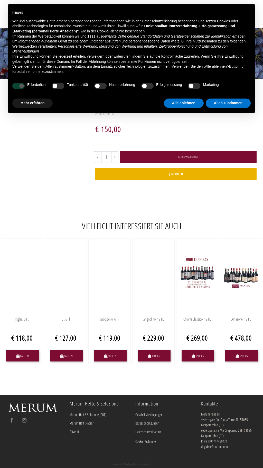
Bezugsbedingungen (147, 423)
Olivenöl (75, 431)
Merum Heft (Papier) (82, 423)
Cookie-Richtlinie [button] (110, 31)
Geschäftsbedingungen (149, 414)
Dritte (122, 36)
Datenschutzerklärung (148, 431)
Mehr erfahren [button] (32, 103)
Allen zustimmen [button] (228, 103)
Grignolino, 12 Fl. (153, 319)
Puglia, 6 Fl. (22, 319)
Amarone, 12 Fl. (241, 319)
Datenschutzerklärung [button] (159, 21)
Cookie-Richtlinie (145, 441)
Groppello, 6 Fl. (109, 319)
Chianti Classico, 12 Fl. (197, 319)
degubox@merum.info (214, 446)
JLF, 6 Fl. (66, 319)
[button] (188, 157)
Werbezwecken (24, 46)
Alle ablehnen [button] (183, 103)
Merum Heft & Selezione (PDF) (88, 414)
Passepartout (143, 464)
